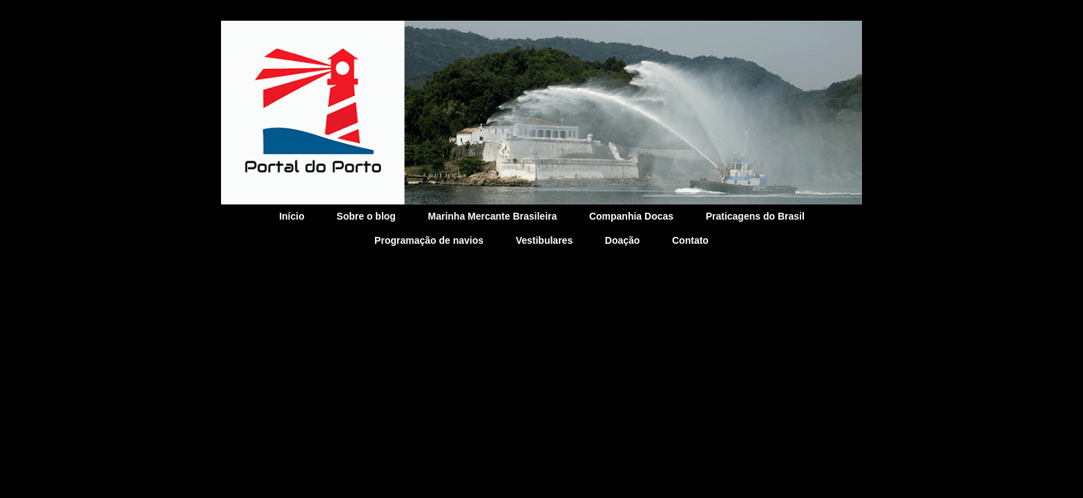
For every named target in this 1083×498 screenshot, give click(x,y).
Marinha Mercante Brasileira (492, 216)
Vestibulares (544, 240)
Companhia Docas (631, 216)
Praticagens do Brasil (755, 216)
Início (292, 216)
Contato (690, 240)
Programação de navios (428, 240)
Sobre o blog (366, 216)
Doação (622, 240)
